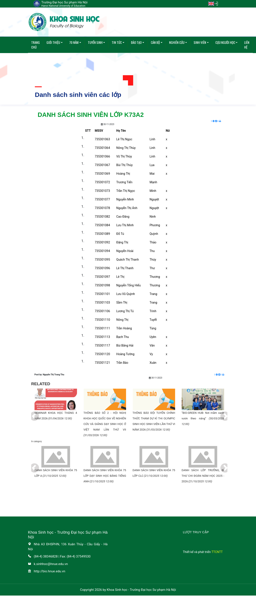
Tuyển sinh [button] (95, 42)
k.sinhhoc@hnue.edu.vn (48, 564)
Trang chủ (35, 45)
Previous (31, 413)
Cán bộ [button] (155, 42)
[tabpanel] (55, 404)
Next (222, 413)
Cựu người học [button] (225, 42)
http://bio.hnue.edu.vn (46, 571)
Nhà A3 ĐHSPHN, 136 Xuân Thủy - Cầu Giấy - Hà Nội (68, 546)
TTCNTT (217, 552)
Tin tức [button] (117, 42)
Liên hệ (246, 45)
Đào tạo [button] (136, 42)
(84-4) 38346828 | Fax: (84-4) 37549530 (59, 556)
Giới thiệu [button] (53, 42)
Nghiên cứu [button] (176, 42)
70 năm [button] (74, 42)
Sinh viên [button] (200, 42)
